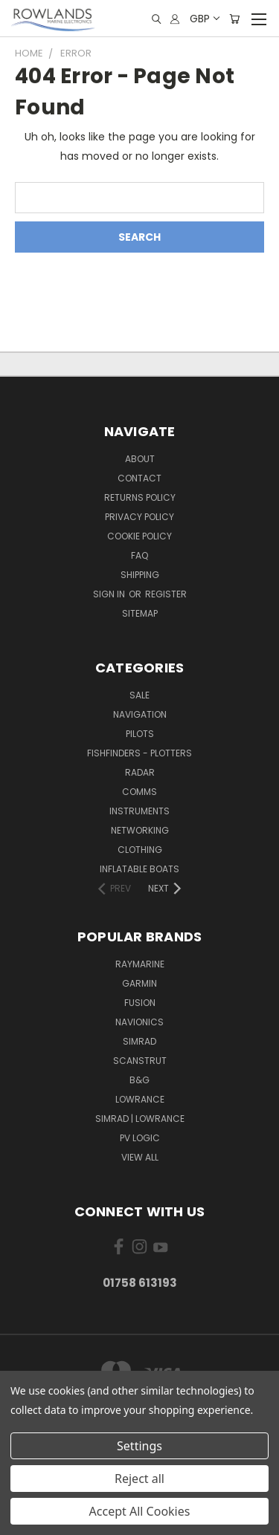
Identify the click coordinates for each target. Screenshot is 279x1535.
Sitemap (140, 613)
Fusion (139, 1002)
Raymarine (139, 964)
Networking (140, 830)
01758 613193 (140, 1283)
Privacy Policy (139, 516)
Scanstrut (140, 1060)
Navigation (140, 714)
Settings (139, 1446)
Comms (139, 791)
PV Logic (140, 1138)
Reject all (139, 1478)
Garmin (139, 983)
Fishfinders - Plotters (139, 753)
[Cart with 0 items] (234, 19)
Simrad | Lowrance (140, 1118)
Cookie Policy (139, 536)
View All (139, 1157)
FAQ (139, 555)
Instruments (139, 811)
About (140, 458)
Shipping (140, 574)
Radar (140, 772)
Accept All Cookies (139, 1511)
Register (166, 594)
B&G (139, 1080)
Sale (139, 695)
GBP (204, 18)
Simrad (139, 1041)
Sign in (110, 594)
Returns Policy (140, 497)
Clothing (140, 849)
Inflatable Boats (139, 869)
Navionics (139, 1022)
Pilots (140, 733)
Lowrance (139, 1099)
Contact (139, 478)
